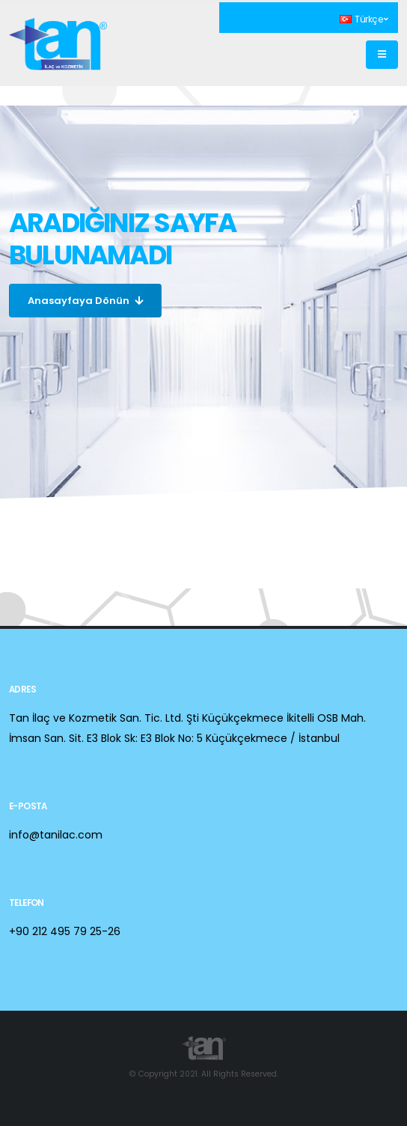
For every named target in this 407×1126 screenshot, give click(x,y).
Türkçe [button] (364, 19)
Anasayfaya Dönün (85, 300)
